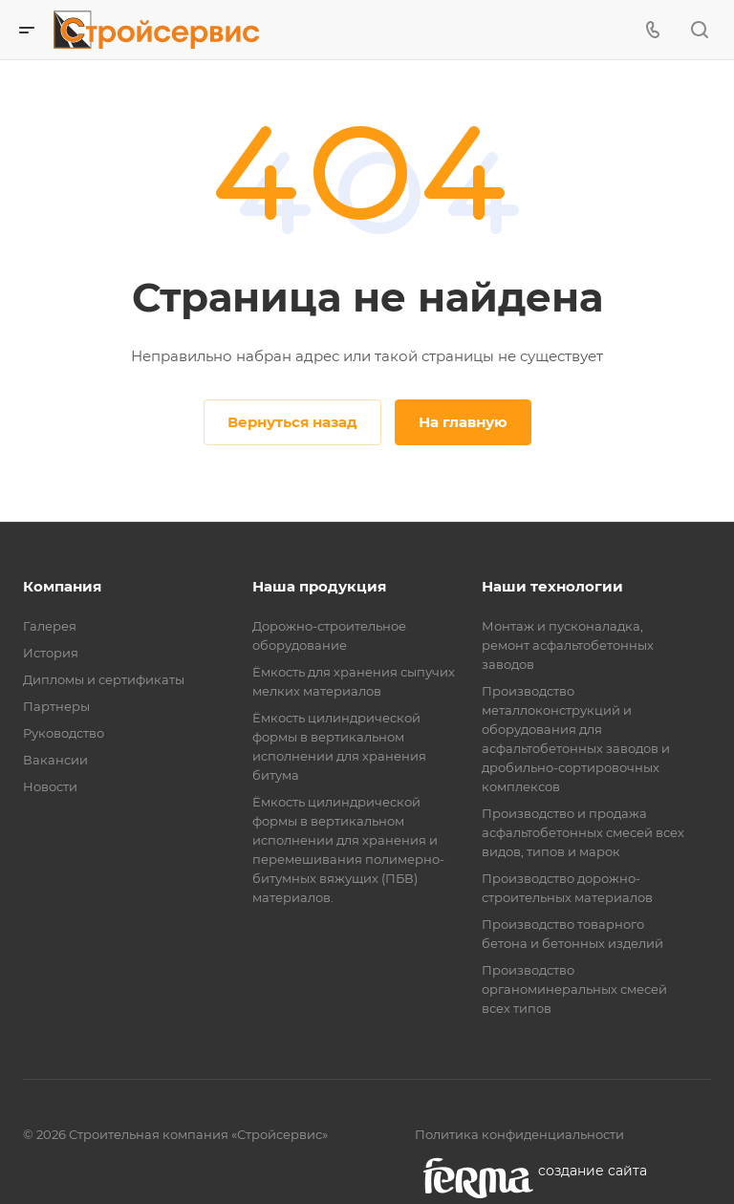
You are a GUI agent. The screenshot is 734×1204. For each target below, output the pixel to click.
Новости (50, 786)
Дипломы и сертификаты (103, 679)
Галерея (49, 626)
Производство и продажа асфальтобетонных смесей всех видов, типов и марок (583, 832)
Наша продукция (319, 586)
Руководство (63, 733)
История (50, 652)
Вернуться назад (292, 422)
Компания (62, 586)
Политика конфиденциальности (519, 1134)
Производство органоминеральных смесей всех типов (574, 989)
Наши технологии (552, 586)
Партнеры (56, 706)
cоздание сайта (592, 1170)
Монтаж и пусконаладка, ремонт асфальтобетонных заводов (568, 645)
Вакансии (55, 759)
